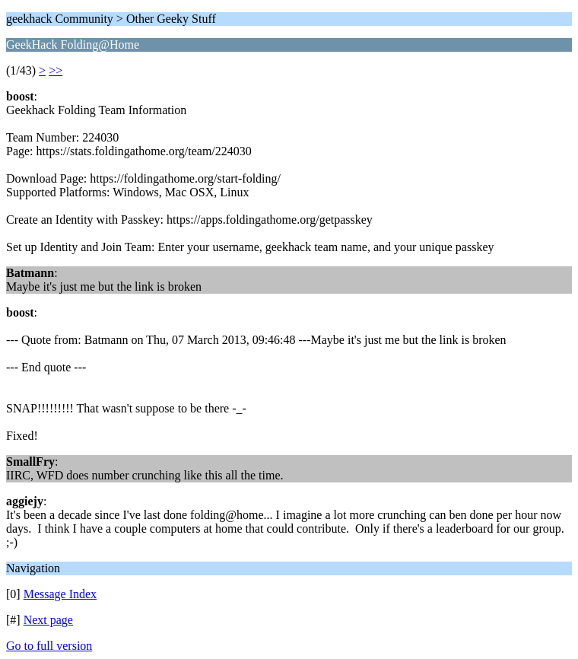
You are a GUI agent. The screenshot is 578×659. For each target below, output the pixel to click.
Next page (48, 619)
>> (55, 70)
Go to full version (49, 645)
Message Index (60, 593)
